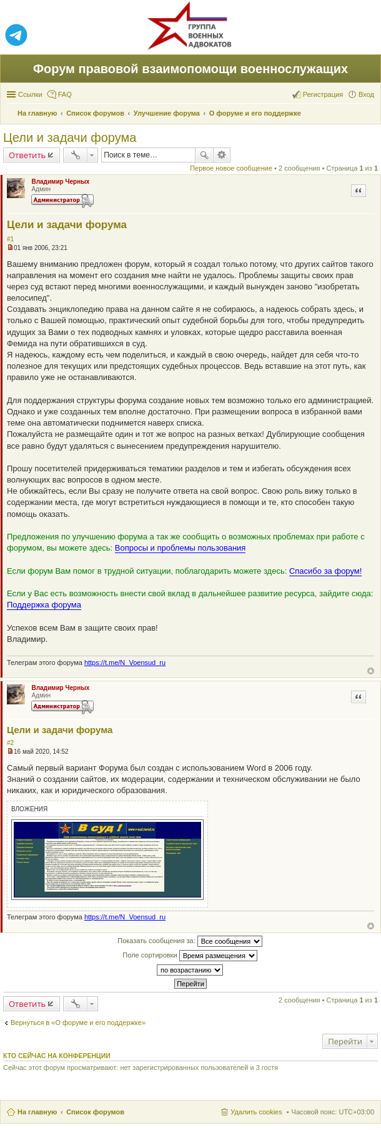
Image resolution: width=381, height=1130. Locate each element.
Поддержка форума (44, 604)
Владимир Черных (60, 181)
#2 (10, 742)
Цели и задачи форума (69, 137)
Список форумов (95, 1112)
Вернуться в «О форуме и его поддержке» (78, 1022)
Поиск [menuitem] (370, 114)
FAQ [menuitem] (65, 94)
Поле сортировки (189, 955)
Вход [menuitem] (366, 94)
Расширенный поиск (222, 155)
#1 (10, 239)
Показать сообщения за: (189, 941)
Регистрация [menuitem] (323, 94)
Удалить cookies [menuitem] (256, 1112)
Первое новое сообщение (231, 168)
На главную (37, 1112)
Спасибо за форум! (325, 571)
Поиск (204, 155)
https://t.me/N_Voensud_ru (125, 662)
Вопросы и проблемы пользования (180, 547)
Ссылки (30, 94)
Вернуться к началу (370, 671)
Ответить (27, 155)
